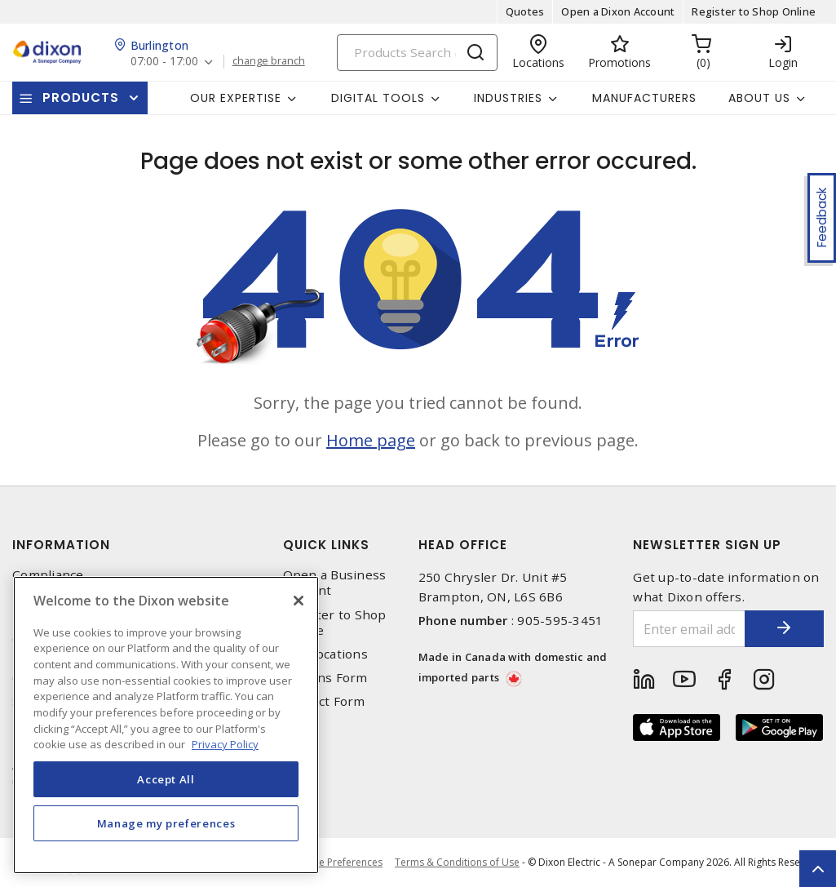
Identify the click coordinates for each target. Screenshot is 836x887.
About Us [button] (759, 98)
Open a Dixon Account (618, 11)
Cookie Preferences (337, 862)
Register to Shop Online (754, 11)
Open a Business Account (335, 582)
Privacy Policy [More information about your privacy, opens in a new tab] (225, 744)
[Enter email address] (688, 628)
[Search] (417, 52)
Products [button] (80, 97)
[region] (166, 725)
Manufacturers (644, 98)
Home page (370, 440)
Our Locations (325, 654)
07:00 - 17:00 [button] (164, 62)
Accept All (166, 779)
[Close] (298, 601)
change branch (268, 61)
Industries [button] (508, 98)
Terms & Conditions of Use (457, 862)
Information (61, 544)
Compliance (48, 575)
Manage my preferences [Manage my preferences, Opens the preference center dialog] (166, 823)
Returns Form (325, 677)
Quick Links (326, 544)
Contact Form (324, 701)
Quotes (525, 11)
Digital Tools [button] (378, 98)
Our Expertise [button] (235, 98)
